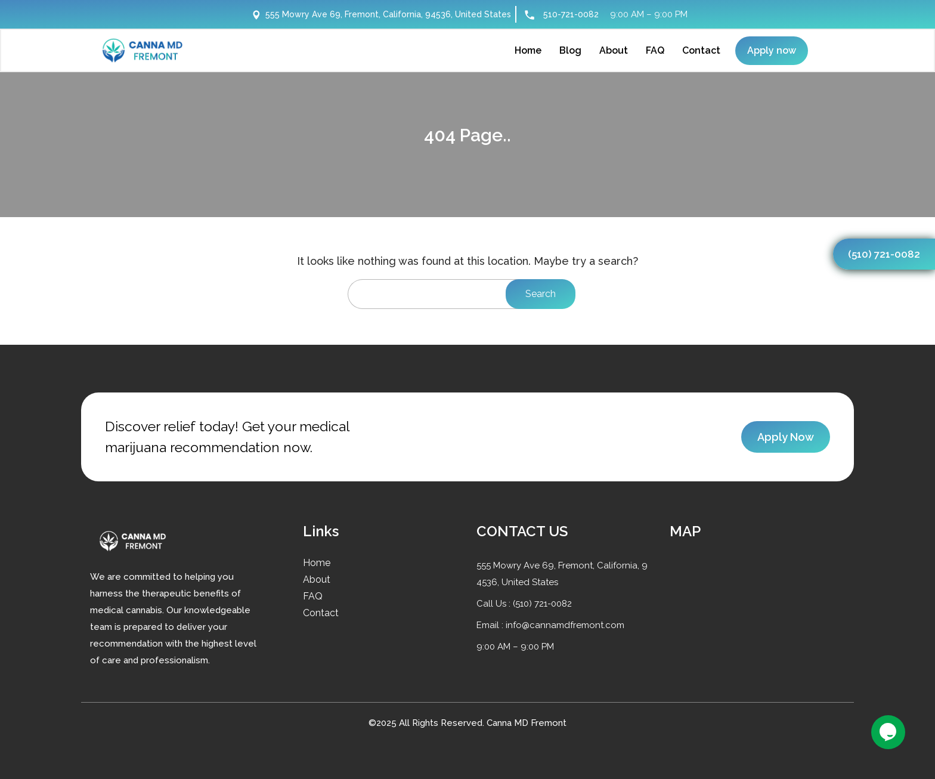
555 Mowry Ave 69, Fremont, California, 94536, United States (381, 14)
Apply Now (785, 437)
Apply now (771, 50)
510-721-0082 (571, 14)
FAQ (313, 596)
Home (316, 562)
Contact (321, 613)
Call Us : (494, 603)
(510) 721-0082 (884, 254)
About (316, 579)
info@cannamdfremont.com (565, 625)
